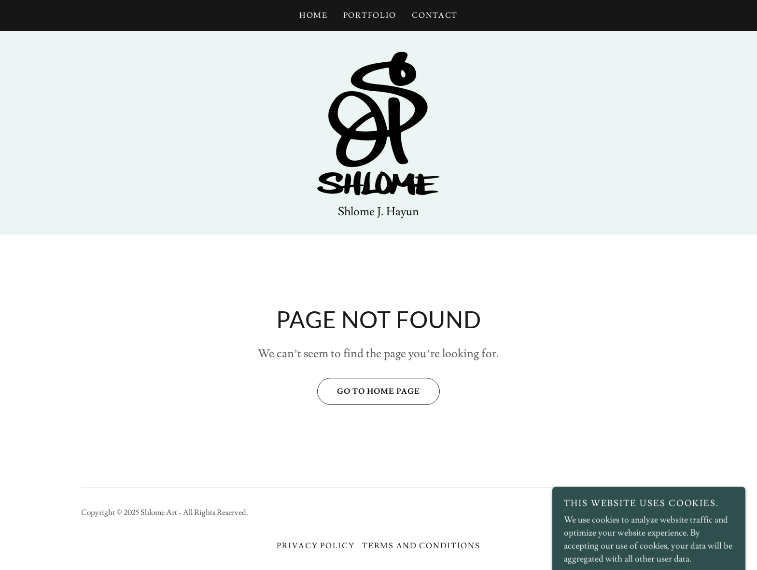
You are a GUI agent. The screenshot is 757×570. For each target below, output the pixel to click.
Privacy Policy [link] (315, 546)
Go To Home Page (368, 391)
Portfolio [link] (369, 15)
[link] (378, 121)
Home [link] (313, 15)
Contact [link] (435, 15)
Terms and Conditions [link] (421, 546)
